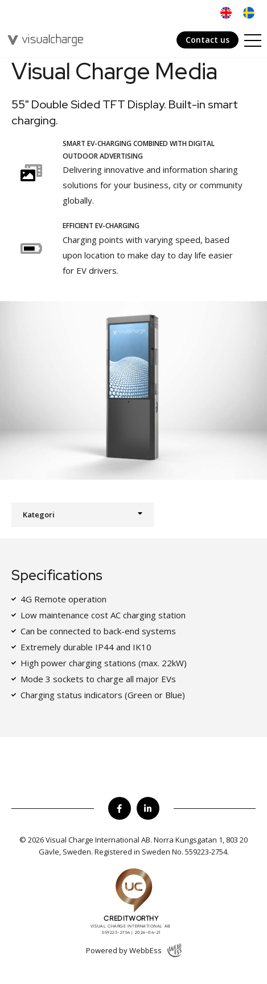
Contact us (207, 39)
